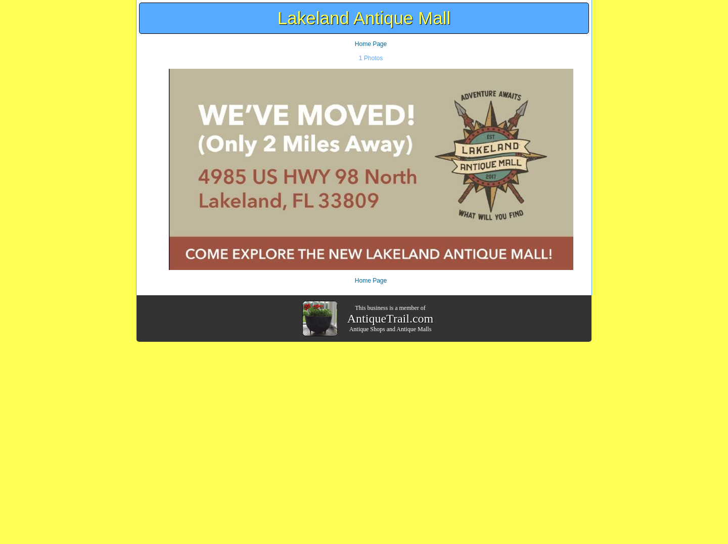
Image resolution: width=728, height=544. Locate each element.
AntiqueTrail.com (390, 318)
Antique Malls (413, 329)
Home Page (371, 44)
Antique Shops (367, 329)
